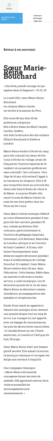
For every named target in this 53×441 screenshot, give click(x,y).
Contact (37, 16)
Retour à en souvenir (19, 49)
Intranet (38, 18)
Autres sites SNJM (8, 18)
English (38, 21)
